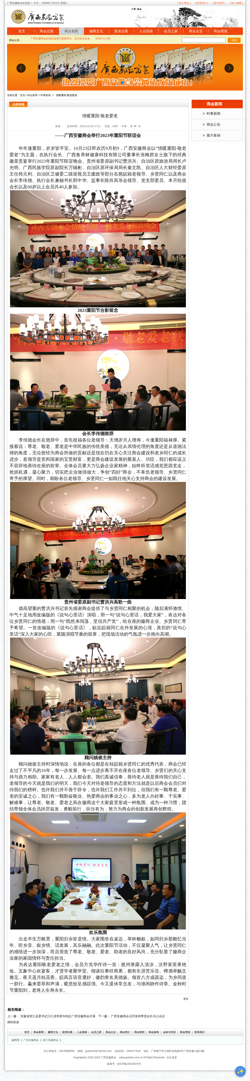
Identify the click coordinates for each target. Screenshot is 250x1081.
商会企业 (196, 31)
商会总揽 (46, 31)
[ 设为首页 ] (218, 2)
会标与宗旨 (169, 1032)
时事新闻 (46, 95)
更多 (185, 998)
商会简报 (220, 31)
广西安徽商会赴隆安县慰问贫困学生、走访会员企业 (60, 39)
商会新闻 (71, 31)
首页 (21, 31)
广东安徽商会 (31, 1040)
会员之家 (171, 31)
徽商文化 (96, 31)
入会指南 (146, 31)
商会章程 (139, 1032)
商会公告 (213, 124)
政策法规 (121, 31)
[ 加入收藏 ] (236, 2)
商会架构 (154, 1032)
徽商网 (15, 1040)
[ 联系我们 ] (201, 2)
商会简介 (125, 1032)
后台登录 (172, 1057)
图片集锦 (213, 135)
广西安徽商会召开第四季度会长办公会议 (138, 1016)
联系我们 (199, 1032)
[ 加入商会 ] (184, 2)
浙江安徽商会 (50, 1040)
